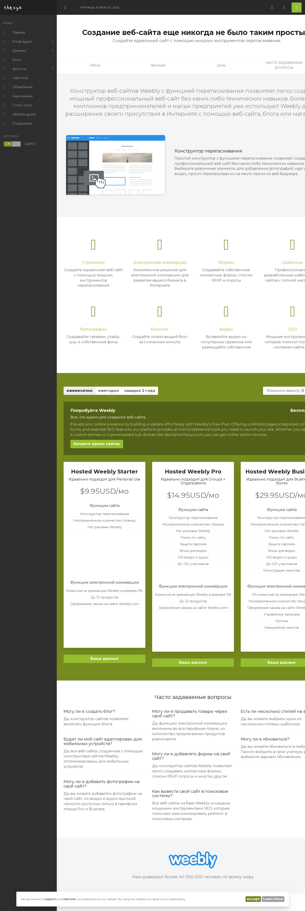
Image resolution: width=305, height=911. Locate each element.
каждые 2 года (139, 390)
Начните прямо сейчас (96, 444)
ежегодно (108, 390)
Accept (253, 899)
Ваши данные (104, 658)
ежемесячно (79, 390)
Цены (221, 65)
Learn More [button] (273, 899)
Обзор (95, 65)
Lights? (19, 144)
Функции (158, 65)
